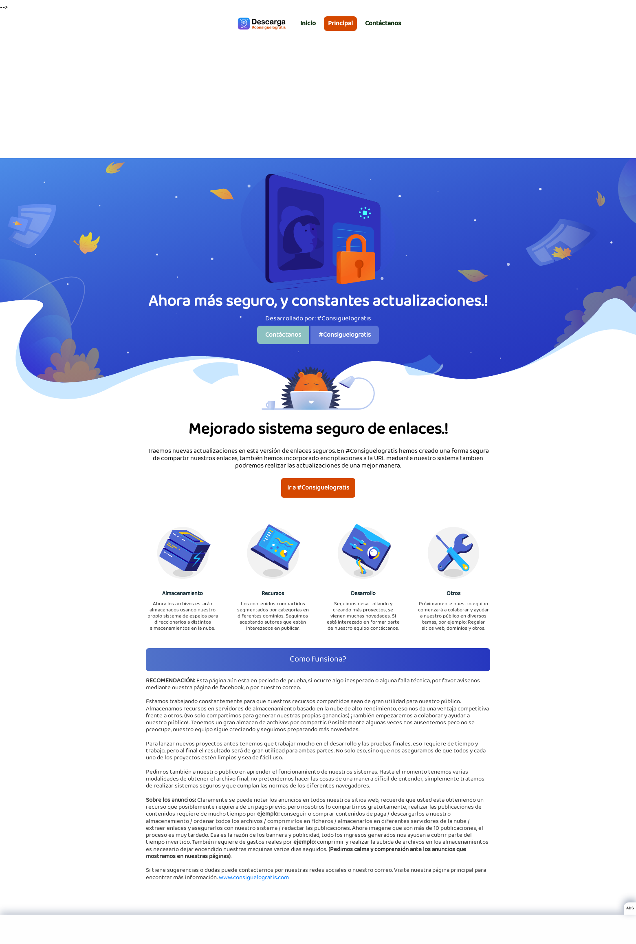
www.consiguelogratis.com (254, 877)
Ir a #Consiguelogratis (318, 488)
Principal (340, 23)
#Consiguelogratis (345, 335)
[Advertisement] (318, 97)
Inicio (308, 23)
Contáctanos (383, 23)
